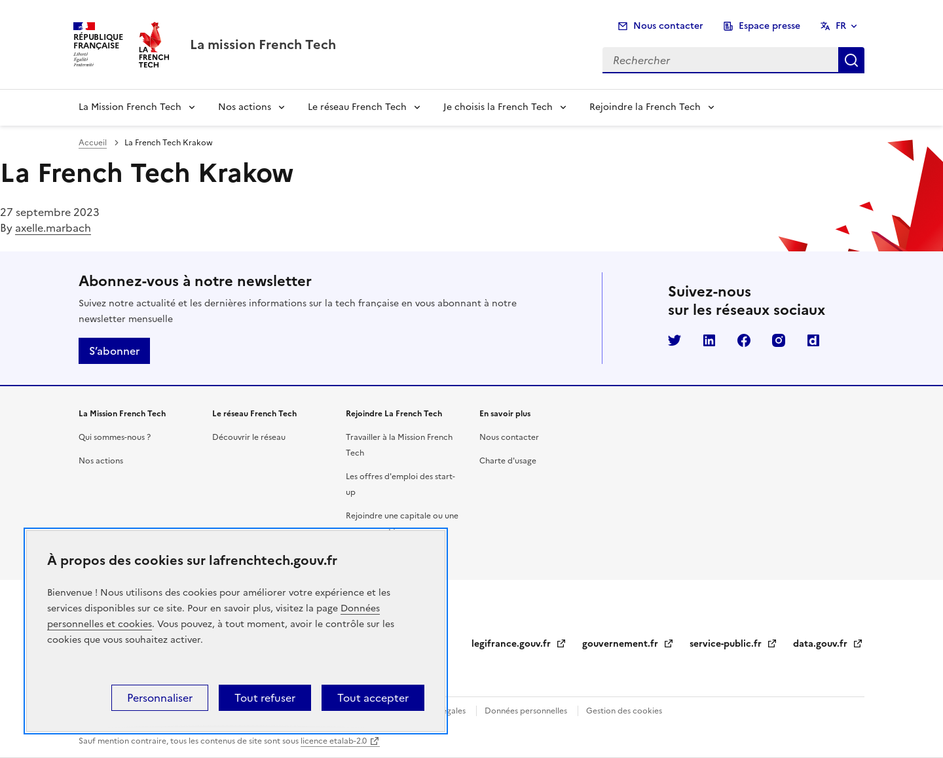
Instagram (779, 340)
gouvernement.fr (628, 644)
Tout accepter (373, 698)
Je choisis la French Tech (498, 107)
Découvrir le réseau (249, 437)
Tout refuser (264, 698)
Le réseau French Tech (357, 107)
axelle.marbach (53, 228)
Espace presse (769, 26)
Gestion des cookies (624, 711)
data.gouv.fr (828, 644)
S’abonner (114, 351)
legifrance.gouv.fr (519, 644)
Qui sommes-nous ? (115, 437)
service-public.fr (733, 644)
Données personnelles (526, 711)
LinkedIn (709, 340)
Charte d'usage (507, 461)
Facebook (744, 340)
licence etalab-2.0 (334, 741)
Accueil (93, 143)
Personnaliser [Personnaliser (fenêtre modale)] (160, 698)
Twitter (674, 340)
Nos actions (244, 107)
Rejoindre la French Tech (645, 107)
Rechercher (851, 60)
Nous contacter (668, 26)
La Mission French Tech (130, 107)
